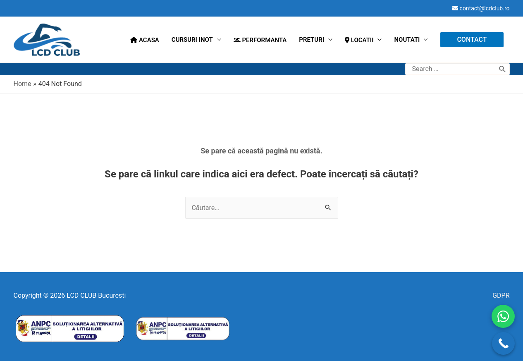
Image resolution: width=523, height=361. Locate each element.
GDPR (500, 295)
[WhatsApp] (503, 316)
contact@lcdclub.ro (485, 8)
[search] (451, 69)
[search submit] (502, 69)
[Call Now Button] (503, 343)
